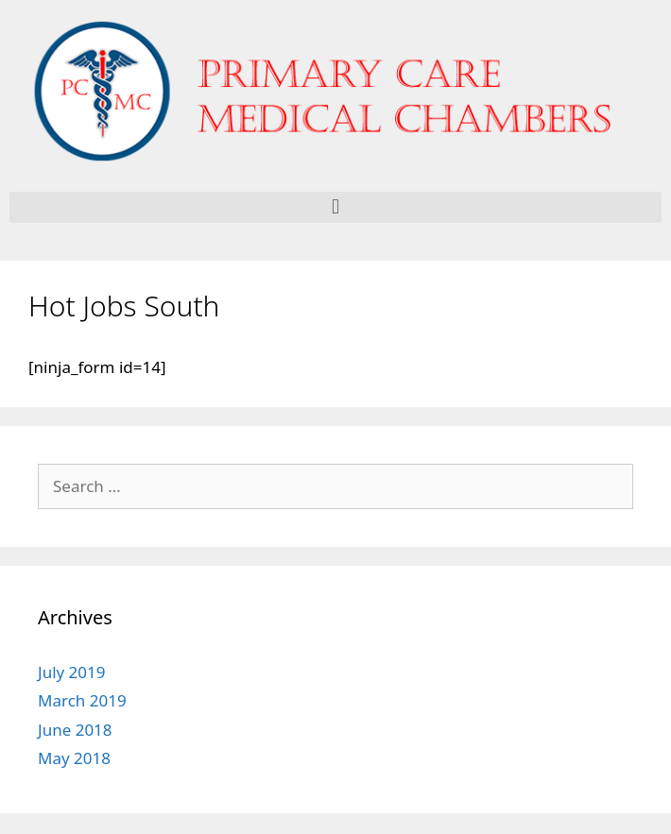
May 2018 (74, 758)
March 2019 (82, 700)
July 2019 (72, 672)
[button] (335, 207)
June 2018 (75, 729)
